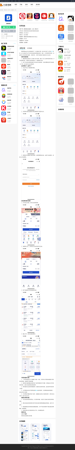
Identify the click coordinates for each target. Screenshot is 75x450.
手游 (21, 4)
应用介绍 (22, 48)
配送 (36, 390)
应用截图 (29, 48)
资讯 (32, 4)
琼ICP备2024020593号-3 (49, 446)
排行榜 (38, 4)
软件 (26, 4)
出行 (52, 51)
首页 (16, 4)
